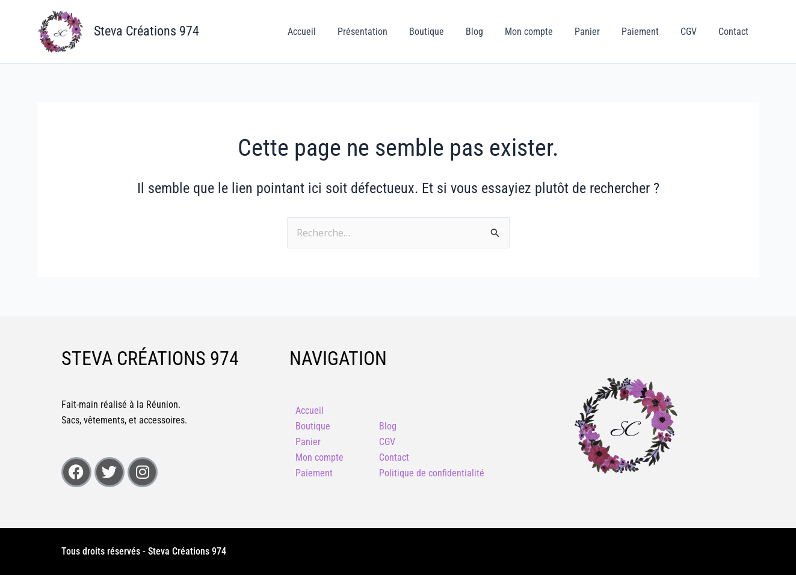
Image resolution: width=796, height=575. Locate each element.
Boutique (442, 31)
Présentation (381, 31)
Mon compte (540, 31)
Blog (487, 31)
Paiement (646, 31)
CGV (692, 31)
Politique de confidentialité (431, 473)
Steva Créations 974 (146, 30)
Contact (735, 31)
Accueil (322, 31)
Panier (595, 31)
